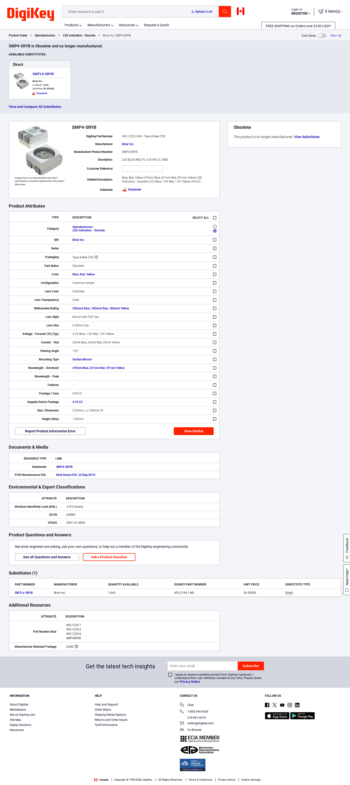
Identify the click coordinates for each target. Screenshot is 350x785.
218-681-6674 (193, 717)
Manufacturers (99, 25)
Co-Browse (190, 730)
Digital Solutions (20, 725)
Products (72, 25)
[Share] (335, 35)
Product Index (18, 35)
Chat (187, 705)
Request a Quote (156, 25)
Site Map (15, 720)
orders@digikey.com (197, 723)
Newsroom (17, 730)
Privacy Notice (190, 681)
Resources (127, 25)
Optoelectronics (45, 35)
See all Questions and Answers (47, 557)
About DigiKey (19, 704)
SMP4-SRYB (64, 467)
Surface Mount (82, 359)
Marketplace (18, 709)
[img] (30, 14)
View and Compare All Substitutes (35, 107)
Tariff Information (106, 725)
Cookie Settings (251, 779)
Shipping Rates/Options (110, 714)
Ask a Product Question (109, 557)
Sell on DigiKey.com (22, 714)
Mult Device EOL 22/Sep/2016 (75, 475)
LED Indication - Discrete (79, 35)
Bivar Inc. (128, 144)
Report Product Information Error (50, 431)
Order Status (103, 709)
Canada (101, 779)
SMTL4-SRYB (43, 74)
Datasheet (131, 189)
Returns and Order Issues (111, 720)
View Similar (193, 431)
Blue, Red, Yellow (83, 274)
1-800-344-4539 (194, 712)
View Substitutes (307, 137)
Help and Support (106, 704)
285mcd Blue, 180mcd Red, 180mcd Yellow (100, 308)
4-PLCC (77, 402)
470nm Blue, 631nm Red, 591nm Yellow (98, 368)
